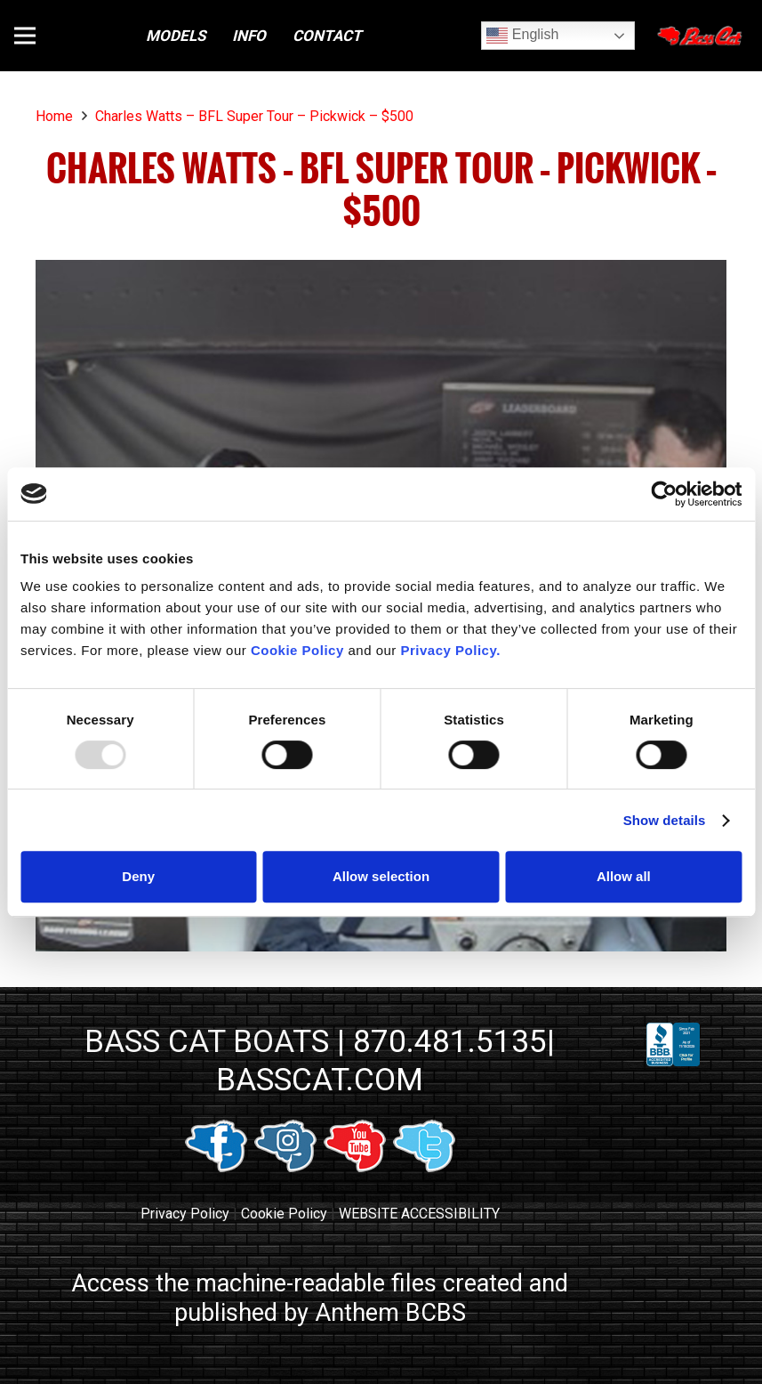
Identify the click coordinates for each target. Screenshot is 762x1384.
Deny (138, 876)
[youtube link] (355, 1167)
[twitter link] (424, 1167)
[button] (25, 35)
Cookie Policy (284, 1213)
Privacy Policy (184, 1213)
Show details (664, 820)
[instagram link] (285, 1167)
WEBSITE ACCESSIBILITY (419, 1213)
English (522, 35)
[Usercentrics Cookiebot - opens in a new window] (664, 494)
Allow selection (381, 876)
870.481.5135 (450, 1041)
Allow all (624, 876)
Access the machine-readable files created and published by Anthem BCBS (319, 1298)
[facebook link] (216, 1167)
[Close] (701, 35)
